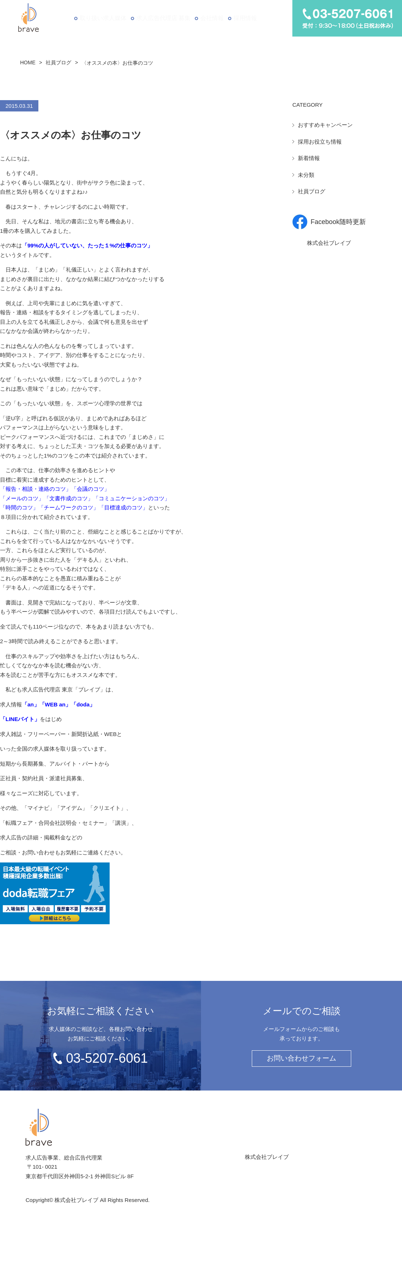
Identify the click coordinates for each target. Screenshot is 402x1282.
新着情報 (309, 158)
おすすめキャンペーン (325, 125)
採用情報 (246, 18)
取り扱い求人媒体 (102, 18)
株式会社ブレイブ (329, 243)
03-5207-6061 (107, 1058)
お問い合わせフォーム (301, 1058)
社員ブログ (58, 62)
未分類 (306, 175)
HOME (27, 62)
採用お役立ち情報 (320, 142)
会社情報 (211, 18)
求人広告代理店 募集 (161, 18)
